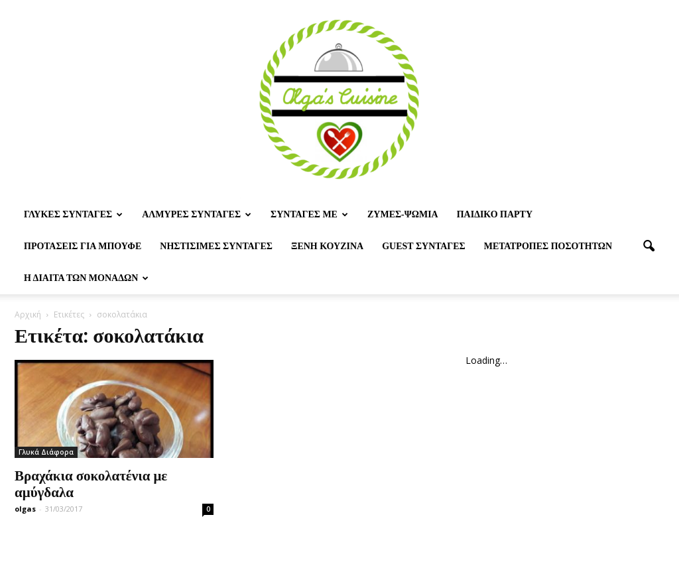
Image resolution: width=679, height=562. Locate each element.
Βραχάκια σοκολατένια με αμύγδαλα (91, 482)
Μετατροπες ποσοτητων (548, 246)
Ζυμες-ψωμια (402, 214)
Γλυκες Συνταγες (73, 214)
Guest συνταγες (423, 246)
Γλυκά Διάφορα (46, 452)
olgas (25, 509)
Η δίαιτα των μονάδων (86, 278)
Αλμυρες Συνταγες (196, 214)
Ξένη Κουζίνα (327, 246)
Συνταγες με (309, 214)
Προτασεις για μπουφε (82, 246)
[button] (648, 246)
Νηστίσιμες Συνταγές (216, 246)
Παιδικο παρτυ (494, 214)
